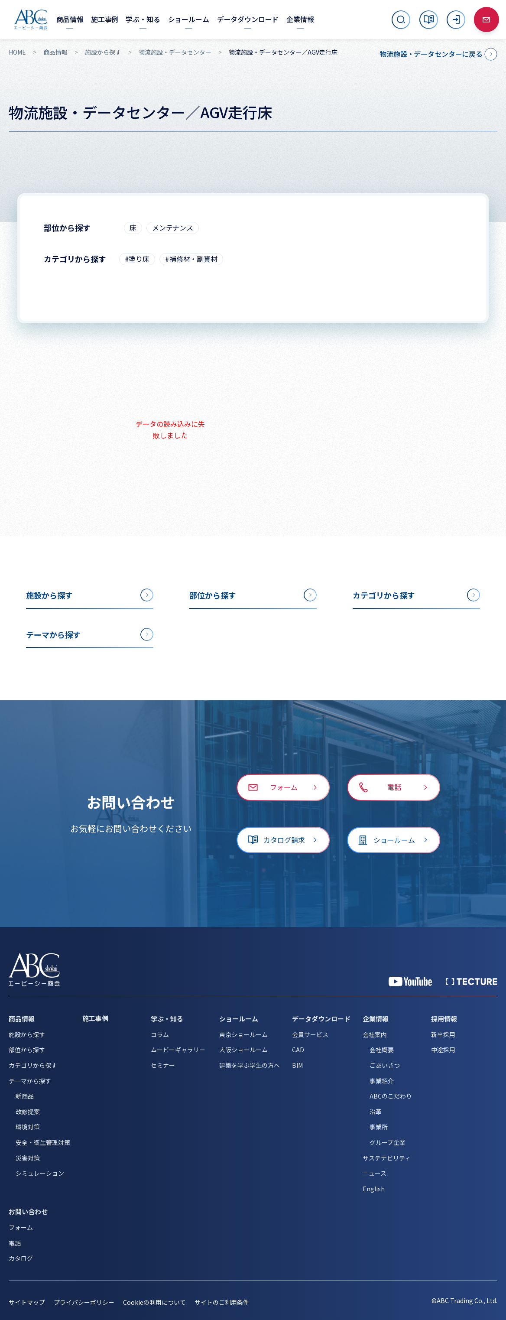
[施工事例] (104, 19)
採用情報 (444, 993)
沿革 (376, 1087)
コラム (160, 1009)
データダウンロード (321, 993)
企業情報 (376, 993)
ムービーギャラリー (178, 1025)
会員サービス (310, 1009)
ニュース (374, 1148)
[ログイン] (456, 19)
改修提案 (28, 1087)
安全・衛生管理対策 (43, 1117)
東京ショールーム (243, 1009)
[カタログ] (428, 19)
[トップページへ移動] (30, 19)
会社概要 (382, 1025)
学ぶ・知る (167, 993)
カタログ (21, 1233)
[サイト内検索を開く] (401, 19)
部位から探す (27, 1025)
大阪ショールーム (243, 1025)
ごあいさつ (385, 1040)
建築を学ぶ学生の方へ (249, 1040)
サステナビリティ (387, 1132)
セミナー (163, 1040)
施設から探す (103, 52)
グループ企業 (387, 1117)
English (374, 1164)
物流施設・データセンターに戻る (431, 54)
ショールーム (238, 993)
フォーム (21, 1202)
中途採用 (443, 1025)
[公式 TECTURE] (471, 956)
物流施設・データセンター (175, 52)
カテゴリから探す (33, 1040)
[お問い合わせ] (486, 19)
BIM (297, 1040)
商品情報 (55, 52)
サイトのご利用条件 (222, 1277)
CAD (298, 1025)
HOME (17, 52)
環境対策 (28, 1102)
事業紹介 (382, 1056)
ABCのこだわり (391, 1071)
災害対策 (28, 1132)
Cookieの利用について (154, 1277)
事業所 (379, 1102)
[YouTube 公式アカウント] (410, 957)
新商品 (25, 1071)
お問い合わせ (28, 1186)
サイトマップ (27, 1277)
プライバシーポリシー (84, 1277)
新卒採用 (443, 1009)
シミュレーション (40, 1148)
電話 (15, 1217)
